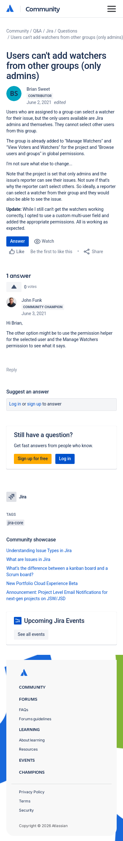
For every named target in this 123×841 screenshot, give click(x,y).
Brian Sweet (38, 89)
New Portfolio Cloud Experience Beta (42, 583)
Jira (49, 31)
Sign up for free (33, 458)
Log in (15, 403)
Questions (67, 31)
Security (26, 810)
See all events (31, 634)
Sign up (34, 403)
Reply (11, 369)
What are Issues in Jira (28, 559)
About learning (32, 740)
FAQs (23, 709)
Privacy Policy (32, 791)
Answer (17, 241)
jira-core (15, 522)
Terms (24, 801)
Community (43, 8)
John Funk (32, 300)
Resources (28, 749)
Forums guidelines (35, 718)
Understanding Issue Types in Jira (39, 550)
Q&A (37, 31)
